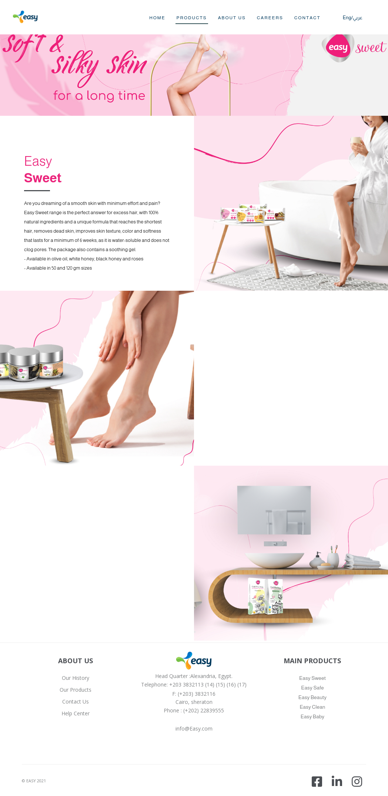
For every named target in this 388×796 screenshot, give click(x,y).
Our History (75, 677)
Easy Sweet (312, 678)
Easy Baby (312, 716)
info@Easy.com (194, 728)
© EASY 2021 (34, 780)
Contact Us (75, 701)
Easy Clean (312, 707)
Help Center (75, 713)
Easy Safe (312, 688)
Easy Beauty (312, 697)
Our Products (75, 689)
